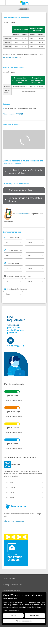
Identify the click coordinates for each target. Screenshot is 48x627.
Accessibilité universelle (11, 590)
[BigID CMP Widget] (24, 609)
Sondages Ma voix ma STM (12, 585)
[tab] (24, 171)
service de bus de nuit (11, 57)
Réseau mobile (22, 214)
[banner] (24, 3)
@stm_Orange (10, 487)
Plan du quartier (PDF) (12, 114)
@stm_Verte (9, 482)
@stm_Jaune (9, 492)
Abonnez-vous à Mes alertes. (14, 521)
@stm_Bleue (9, 497)
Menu (3, 2)
